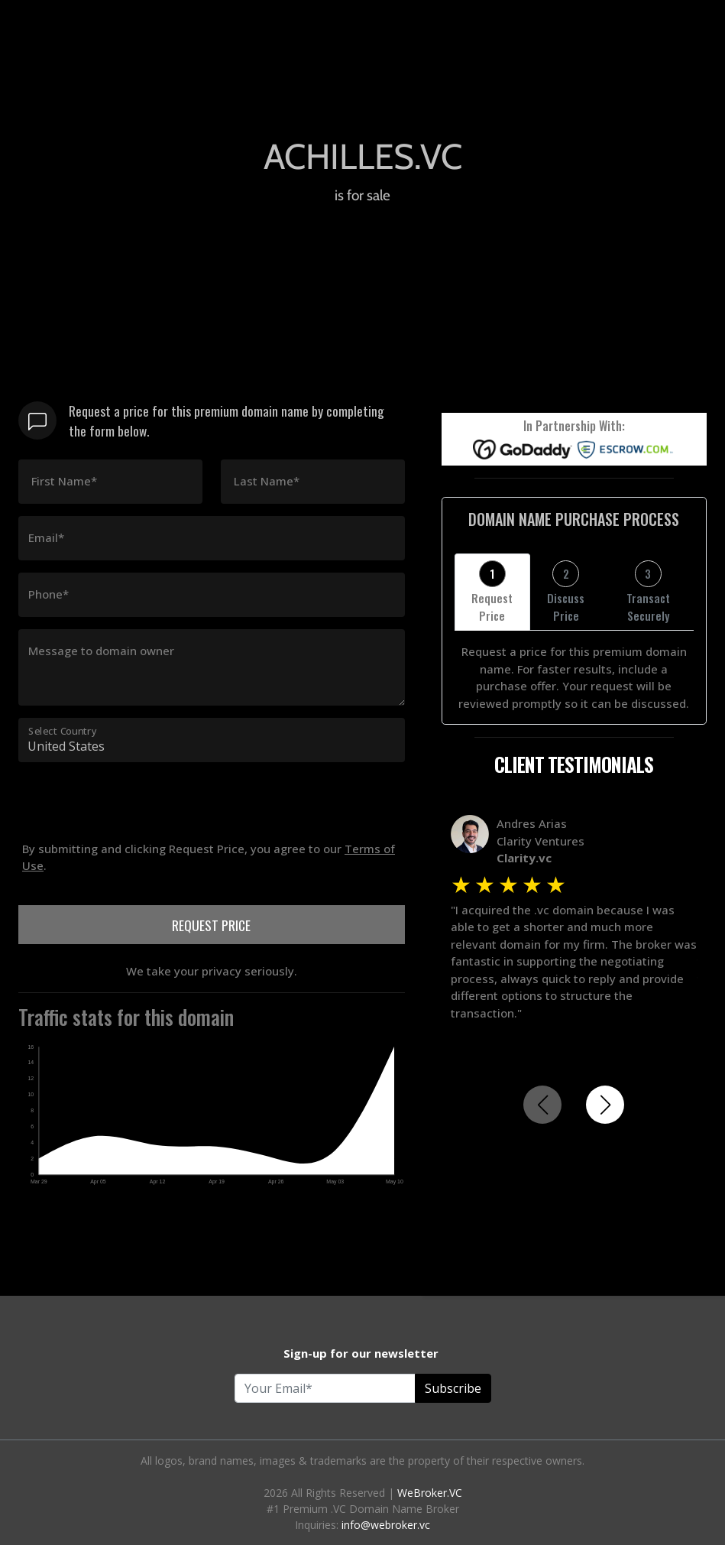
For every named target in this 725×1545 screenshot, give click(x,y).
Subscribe (453, 1388)
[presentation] (134, 889)
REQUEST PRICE (211, 925)
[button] (605, 1105)
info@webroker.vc (385, 1524)
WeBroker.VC (429, 1492)
